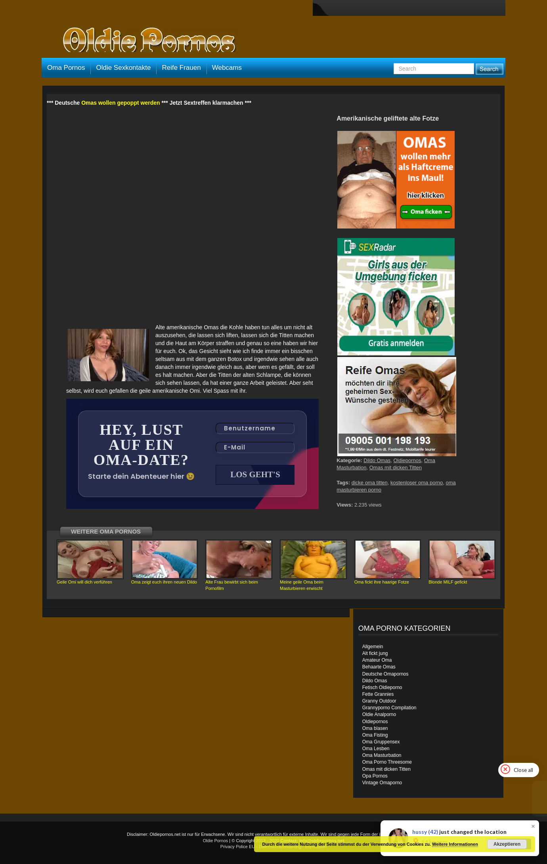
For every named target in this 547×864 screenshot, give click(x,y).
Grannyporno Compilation (389, 707)
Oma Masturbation (382, 755)
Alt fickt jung (375, 653)
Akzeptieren (506, 844)
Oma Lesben (376, 748)
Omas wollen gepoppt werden (120, 103)
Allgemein (372, 646)
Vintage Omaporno (382, 782)
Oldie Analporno (379, 714)
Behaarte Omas (379, 667)
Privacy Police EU (237, 846)
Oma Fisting (375, 735)
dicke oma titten (370, 483)
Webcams (227, 67)
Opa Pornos (375, 776)
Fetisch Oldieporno (382, 687)
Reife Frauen (181, 67)
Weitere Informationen (455, 844)
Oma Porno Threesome (387, 762)
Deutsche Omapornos (385, 674)
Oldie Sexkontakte (123, 67)
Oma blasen (375, 728)
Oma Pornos (66, 67)
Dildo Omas (376, 460)
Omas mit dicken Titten (395, 467)
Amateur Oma (377, 660)
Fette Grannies (378, 694)
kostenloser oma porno (416, 483)
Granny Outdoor (379, 701)
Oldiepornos (407, 460)
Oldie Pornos (215, 840)
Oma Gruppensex (381, 742)
